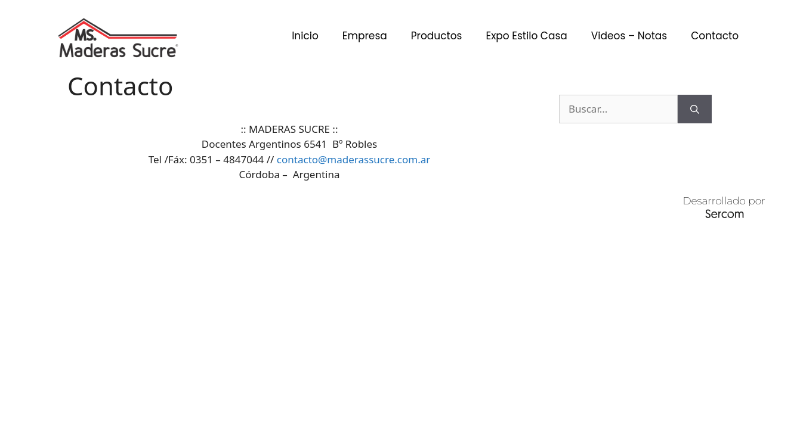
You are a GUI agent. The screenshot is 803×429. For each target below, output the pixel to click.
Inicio (305, 36)
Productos (436, 36)
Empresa (364, 36)
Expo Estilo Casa (526, 36)
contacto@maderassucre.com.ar (353, 159)
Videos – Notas (629, 36)
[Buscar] (695, 109)
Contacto (715, 36)
